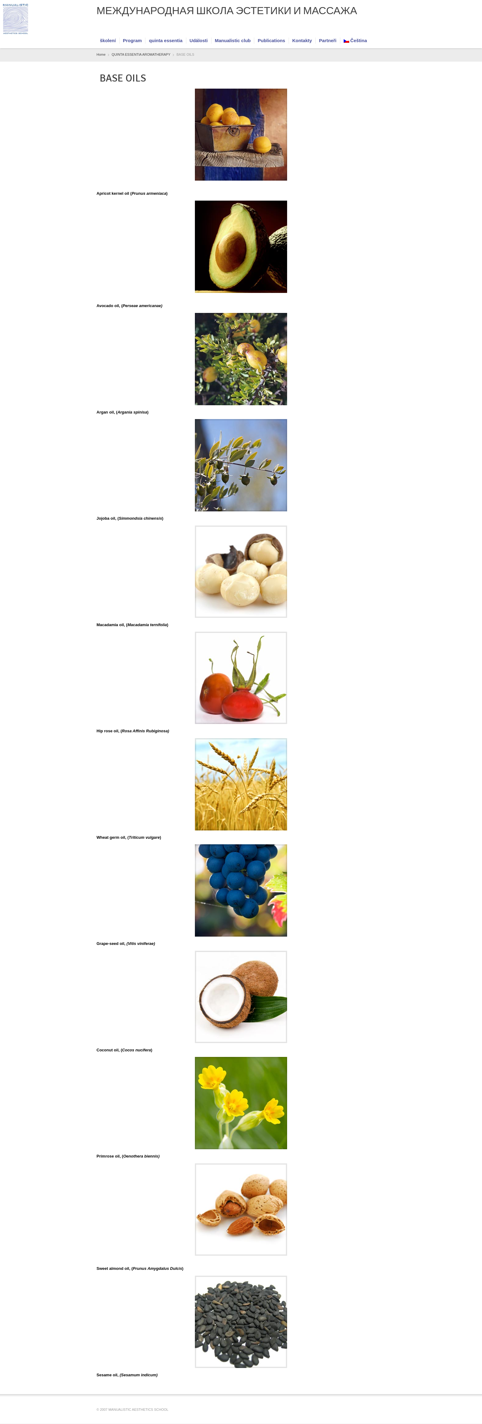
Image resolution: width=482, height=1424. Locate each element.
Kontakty (302, 40)
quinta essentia (165, 40)
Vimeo (381, 28)
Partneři (328, 40)
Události (199, 40)
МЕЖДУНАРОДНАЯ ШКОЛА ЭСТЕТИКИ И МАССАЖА (227, 10)
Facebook (361, 28)
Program (132, 40)
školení (108, 40)
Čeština (355, 40)
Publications (271, 40)
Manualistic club (233, 40)
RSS (371, 28)
